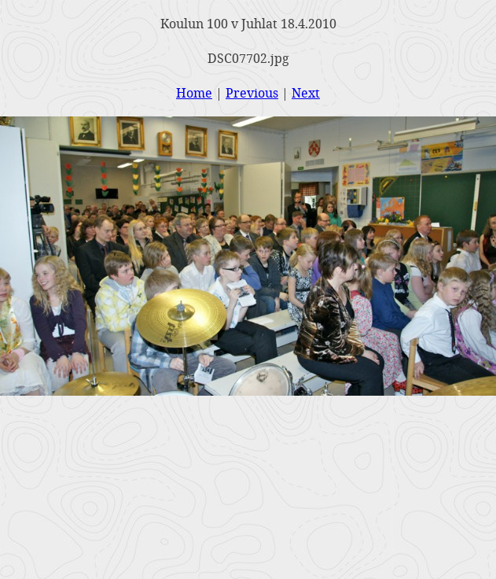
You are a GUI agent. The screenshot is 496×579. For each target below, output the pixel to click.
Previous (252, 92)
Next (306, 92)
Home (194, 92)
